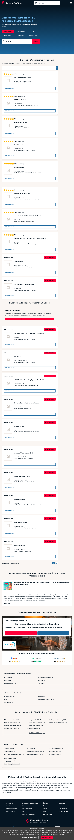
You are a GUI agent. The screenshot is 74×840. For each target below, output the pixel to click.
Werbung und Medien (46, 699)
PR (6, 699)
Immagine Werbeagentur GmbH (24, 453)
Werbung (42, 696)
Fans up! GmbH (19, 426)
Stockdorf (41, 680)
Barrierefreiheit (47, 814)
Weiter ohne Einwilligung (29, 837)
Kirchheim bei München (45, 677)
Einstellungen (34, 803)
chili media (17, 357)
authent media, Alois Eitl (22, 193)
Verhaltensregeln (27, 808)
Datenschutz (25, 803)
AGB (23, 806)
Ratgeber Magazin (11, 808)
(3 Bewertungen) (20, 74)
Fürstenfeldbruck (10, 683)
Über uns (45, 803)
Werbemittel (8, 702)
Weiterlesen (7, 603)
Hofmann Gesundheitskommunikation (26, 403)
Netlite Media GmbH (20, 122)
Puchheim (8, 680)
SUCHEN (36, 41)
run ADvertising (19, 167)
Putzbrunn (41, 683)
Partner (45, 808)
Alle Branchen (10, 806)
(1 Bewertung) (20, 119)
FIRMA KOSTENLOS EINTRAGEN (30, 319)
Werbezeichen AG (19, 545)
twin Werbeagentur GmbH (22, 77)
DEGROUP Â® (18, 145)
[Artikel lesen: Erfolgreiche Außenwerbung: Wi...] (8, 587)
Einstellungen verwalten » (56, 834)
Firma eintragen (10, 811)
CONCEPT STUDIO (20, 100)
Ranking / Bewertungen (28, 814)
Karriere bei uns (63, 811)
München (8, 677)
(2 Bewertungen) (21, 96)
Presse (45, 806)
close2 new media (19, 499)
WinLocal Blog (63, 808)
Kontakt (45, 811)
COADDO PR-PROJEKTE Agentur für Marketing (29, 333)
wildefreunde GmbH (20, 522)
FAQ (23, 811)
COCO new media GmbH (22, 476)
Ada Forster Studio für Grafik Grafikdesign (27, 216)
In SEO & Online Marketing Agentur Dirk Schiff (29, 380)
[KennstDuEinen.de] (12, 3)
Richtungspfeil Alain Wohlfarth (24, 284)
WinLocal (61, 806)
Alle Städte (9, 803)
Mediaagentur (9, 696)
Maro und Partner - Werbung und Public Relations (30, 238)
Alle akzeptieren (47, 837)
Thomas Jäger (18, 261)
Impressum (62, 803)
